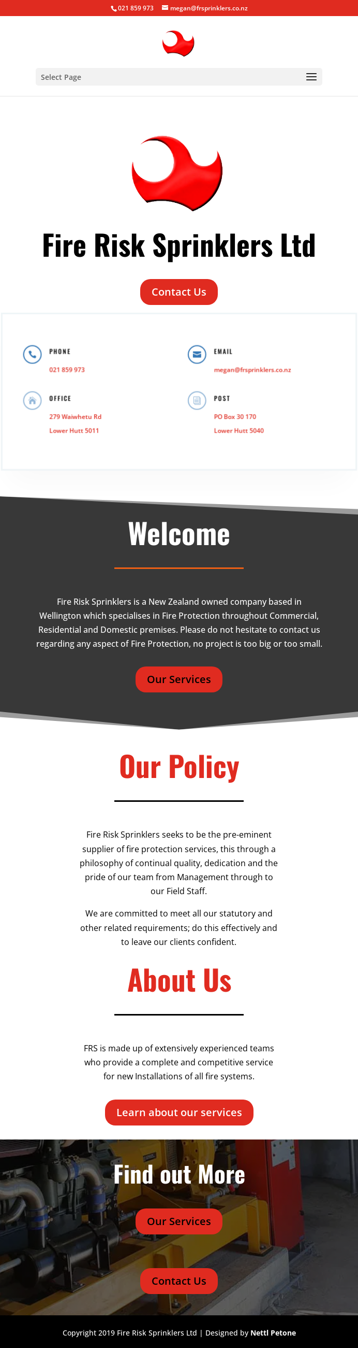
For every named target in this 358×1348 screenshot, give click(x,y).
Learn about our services (179, 1112)
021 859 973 (136, 8)
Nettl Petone (273, 1333)
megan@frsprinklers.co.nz (250, 370)
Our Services (179, 679)
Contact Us (179, 292)
